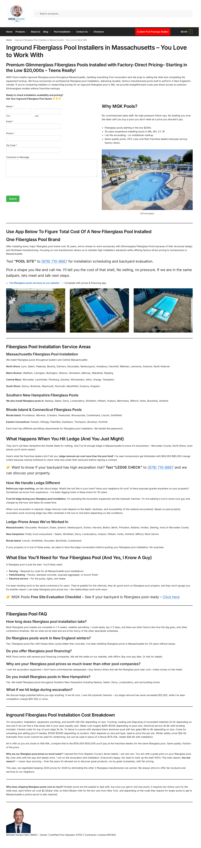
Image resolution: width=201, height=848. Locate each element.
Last (37, 116)
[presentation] (28, 191)
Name (10, 106)
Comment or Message (17, 157)
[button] (187, 31)
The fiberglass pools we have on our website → (35, 282)
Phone (10, 133)
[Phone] (33, 138)
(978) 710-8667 (54, 261)
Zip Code (11, 145)
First (8, 116)
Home (9, 40)
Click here (171, 597)
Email (9, 121)
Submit (13, 198)
